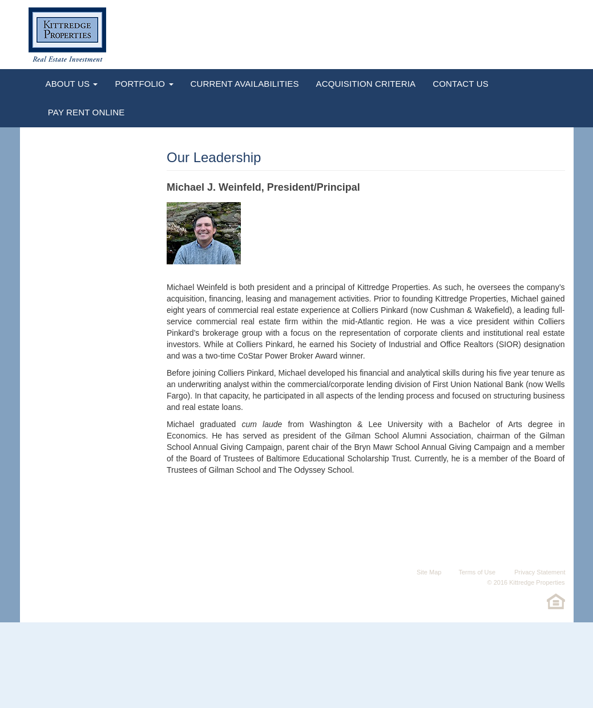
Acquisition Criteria (366, 83)
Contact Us (461, 83)
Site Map (429, 572)
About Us (72, 83)
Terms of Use (476, 572)
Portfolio (144, 83)
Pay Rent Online (85, 112)
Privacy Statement (539, 572)
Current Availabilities (245, 83)
